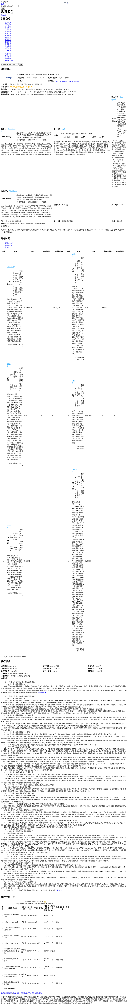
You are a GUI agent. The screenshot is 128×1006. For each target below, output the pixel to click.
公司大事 (8, 48)
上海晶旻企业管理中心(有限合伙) (12, 929)
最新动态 (8, 23)
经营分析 (8, 29)
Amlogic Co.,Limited (11, 922)
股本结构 (8, 31)
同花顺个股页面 (6, 993)
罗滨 (8, 364)
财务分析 (8, 44)
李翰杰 (9, 525)
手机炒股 (31, 993)
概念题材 (8, 40)
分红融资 (8, 46)
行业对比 (8, 50)
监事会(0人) (9, 245)
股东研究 (8, 27)
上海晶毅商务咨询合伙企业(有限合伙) (12, 967)
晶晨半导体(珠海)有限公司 (12, 915)
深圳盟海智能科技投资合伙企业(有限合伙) (12, 975)
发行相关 (8, 58)
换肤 (2, 4)
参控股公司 (9, 60)
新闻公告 (8, 38)
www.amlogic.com (73, 81)
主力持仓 (8, 42)
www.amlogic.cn (61, 81)
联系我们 (38, 993)
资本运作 (8, 33)
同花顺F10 (4, 2)
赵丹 (74, 381)
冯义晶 (74, 469)
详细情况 (8, 54)
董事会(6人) (9, 243)
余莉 (64, 129)
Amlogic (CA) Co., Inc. (11, 943)
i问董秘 (3, 15)
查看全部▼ (42, 692)
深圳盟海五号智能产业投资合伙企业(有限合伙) (12, 951)
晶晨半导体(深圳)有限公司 (12, 960)
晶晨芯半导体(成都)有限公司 (12, 983)
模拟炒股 (16, 993)
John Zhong (12, 129)
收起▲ (59, 890)
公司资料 (8, 25)
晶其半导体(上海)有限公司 (12, 936)
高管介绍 (8, 56)
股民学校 (24, 993)
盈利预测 (8, 35)
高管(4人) (8, 247)
